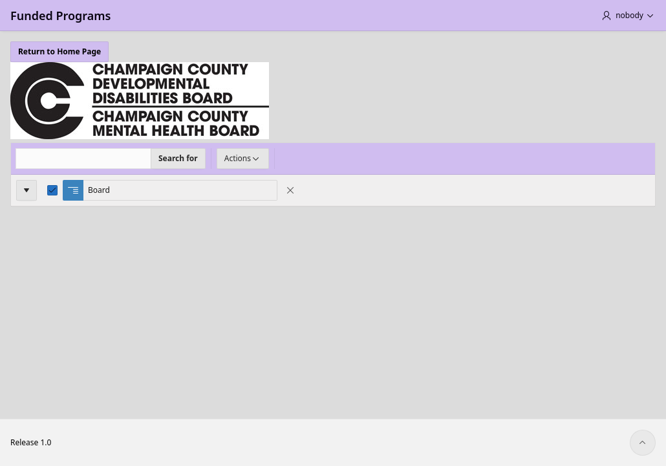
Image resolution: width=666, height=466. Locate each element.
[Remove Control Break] (290, 190)
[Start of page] (643, 443)
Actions (242, 158)
